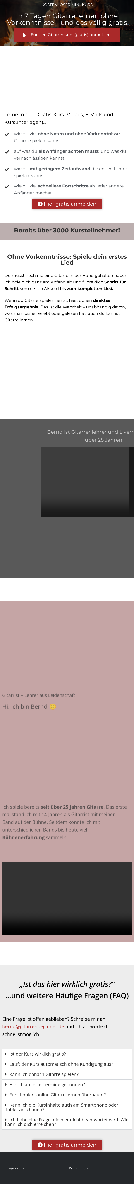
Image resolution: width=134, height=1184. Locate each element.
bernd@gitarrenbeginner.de (33, 1026)
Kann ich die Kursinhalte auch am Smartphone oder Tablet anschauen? (61, 1107)
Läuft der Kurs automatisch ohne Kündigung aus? (61, 1064)
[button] (67, 1054)
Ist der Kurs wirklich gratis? (38, 1054)
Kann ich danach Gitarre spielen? (44, 1074)
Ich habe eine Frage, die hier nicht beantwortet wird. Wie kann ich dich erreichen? (66, 1122)
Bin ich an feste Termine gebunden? (47, 1084)
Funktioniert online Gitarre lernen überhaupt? (58, 1095)
